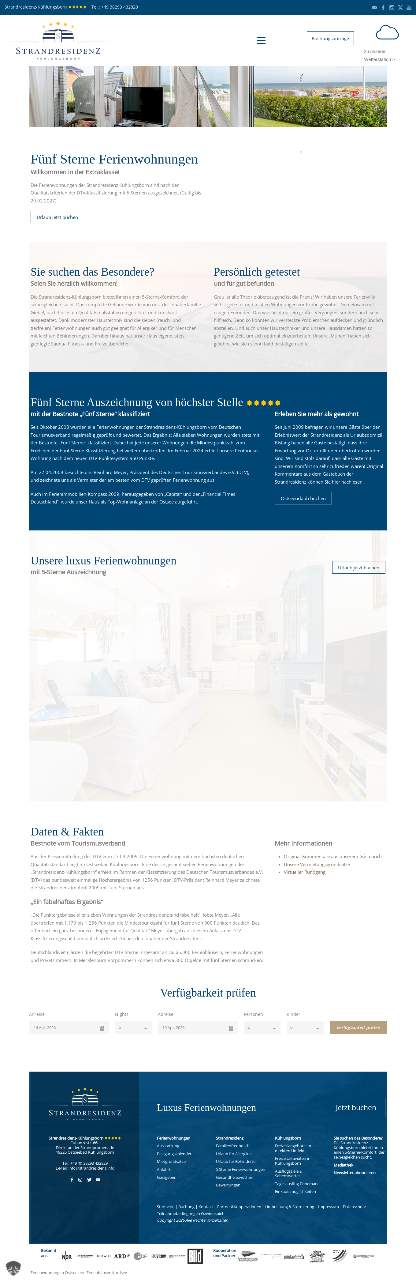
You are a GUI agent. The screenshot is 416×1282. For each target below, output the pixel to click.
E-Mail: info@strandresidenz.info (85, 1168)
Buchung (186, 1206)
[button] (13, 1268)
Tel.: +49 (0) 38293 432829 (85, 1163)
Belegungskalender (174, 1153)
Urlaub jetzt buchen (57, 217)
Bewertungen (228, 1185)
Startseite (165, 1206)
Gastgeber (166, 1177)
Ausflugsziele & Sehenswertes (288, 1173)
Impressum (328, 1206)
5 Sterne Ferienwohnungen (240, 1169)
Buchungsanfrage (330, 38)
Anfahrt (164, 1169)
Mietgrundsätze (171, 1161)
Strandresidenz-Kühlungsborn (46, 7)
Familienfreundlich (233, 1145)
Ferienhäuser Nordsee (107, 1272)
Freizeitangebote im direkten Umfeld (293, 1148)
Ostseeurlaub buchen (303, 498)
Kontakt (206, 1206)
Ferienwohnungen (173, 1138)
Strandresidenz (229, 1138)
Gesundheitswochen (234, 1177)
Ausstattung (168, 1145)
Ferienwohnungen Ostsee (54, 1272)
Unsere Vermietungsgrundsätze (317, 864)
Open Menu (260, 41)
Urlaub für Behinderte (235, 1161)
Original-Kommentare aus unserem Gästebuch (333, 856)
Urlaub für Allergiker (234, 1153)
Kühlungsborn (288, 1138)
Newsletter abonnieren (355, 1172)
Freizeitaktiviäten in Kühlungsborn (292, 1161)
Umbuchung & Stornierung (289, 1206)
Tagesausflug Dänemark (297, 1183)
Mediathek (343, 1165)
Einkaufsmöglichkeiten (295, 1191)
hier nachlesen (347, 482)
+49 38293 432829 (119, 7)
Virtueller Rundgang (304, 872)
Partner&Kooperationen (239, 1206)
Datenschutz (354, 1206)
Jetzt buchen (356, 1107)
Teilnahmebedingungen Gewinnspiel (190, 1213)
